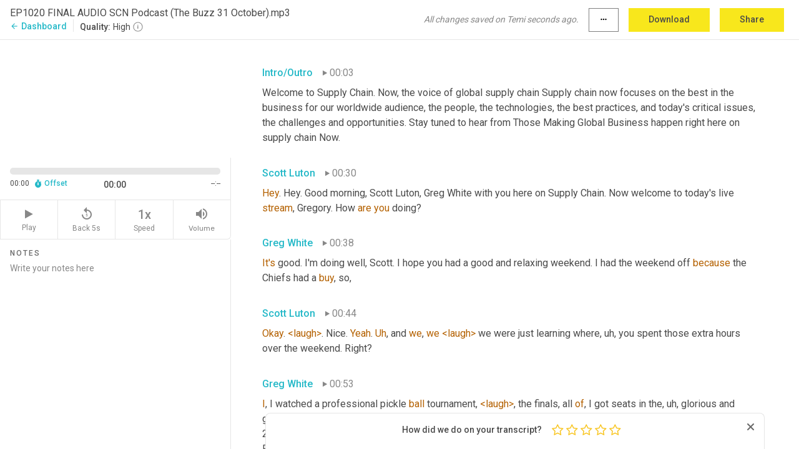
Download (669, 19)
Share (752, 19)
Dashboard (38, 26)
